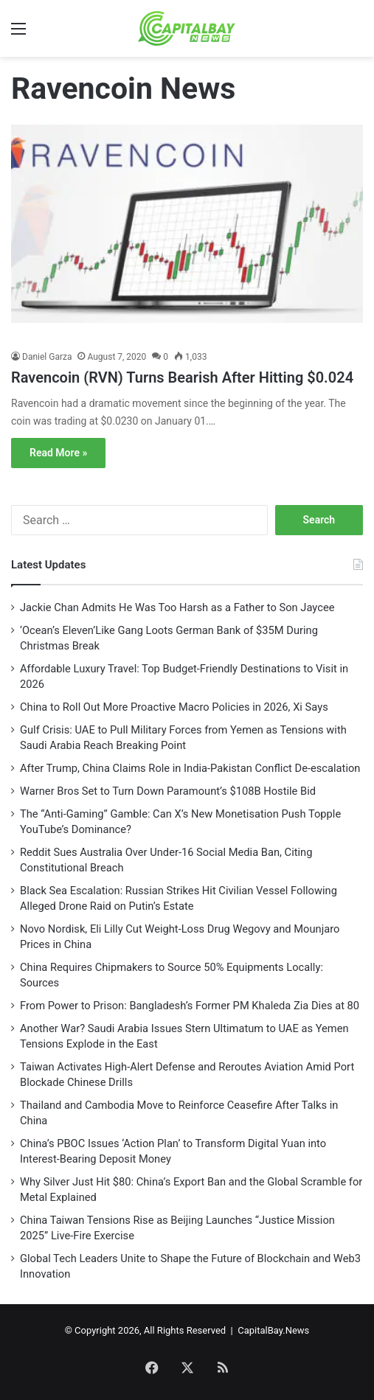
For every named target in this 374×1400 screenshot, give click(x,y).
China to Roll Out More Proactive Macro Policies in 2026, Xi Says (174, 707)
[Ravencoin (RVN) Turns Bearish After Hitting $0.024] (187, 233)
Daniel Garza (47, 357)
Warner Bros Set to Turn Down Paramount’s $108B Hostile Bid (168, 791)
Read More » (58, 453)
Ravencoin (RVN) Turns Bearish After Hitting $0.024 (182, 377)
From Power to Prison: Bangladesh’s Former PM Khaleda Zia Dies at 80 (189, 1005)
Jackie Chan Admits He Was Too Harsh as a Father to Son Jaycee (177, 607)
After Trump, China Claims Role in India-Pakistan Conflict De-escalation (190, 768)
